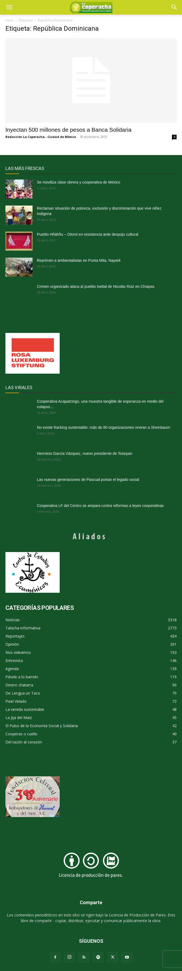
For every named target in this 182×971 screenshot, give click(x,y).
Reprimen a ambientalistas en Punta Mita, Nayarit (78, 260)
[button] (174, 7)
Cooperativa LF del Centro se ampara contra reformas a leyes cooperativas (100, 505)
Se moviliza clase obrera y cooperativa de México (78, 182)
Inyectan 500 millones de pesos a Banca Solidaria (68, 130)
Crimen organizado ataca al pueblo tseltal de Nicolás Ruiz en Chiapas (95, 286)
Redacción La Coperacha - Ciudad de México (40, 137)
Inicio (9, 20)
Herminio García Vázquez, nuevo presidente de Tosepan (84, 453)
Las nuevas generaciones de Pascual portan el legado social (88, 479)
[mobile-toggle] (9, 7)
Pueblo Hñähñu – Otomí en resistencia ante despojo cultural (87, 234)
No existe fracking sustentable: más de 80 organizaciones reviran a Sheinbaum (103, 427)
